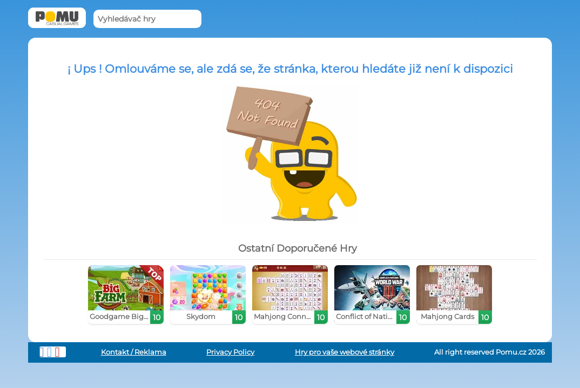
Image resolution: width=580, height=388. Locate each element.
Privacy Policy (230, 352)
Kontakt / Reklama (133, 352)
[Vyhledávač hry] (147, 19)
